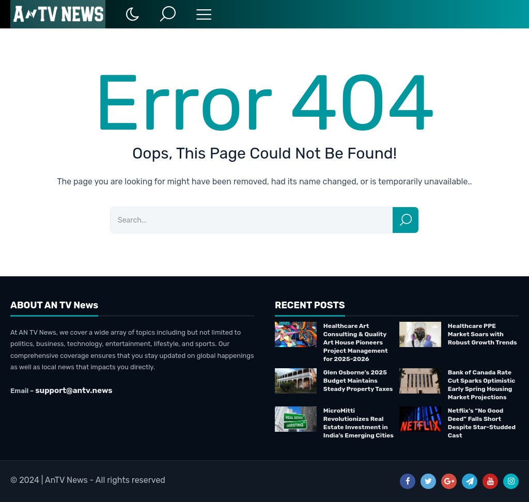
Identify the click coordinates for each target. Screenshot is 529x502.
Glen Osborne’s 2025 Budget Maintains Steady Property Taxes (358, 381)
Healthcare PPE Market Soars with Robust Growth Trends (482, 334)
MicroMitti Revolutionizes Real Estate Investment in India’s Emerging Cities (358, 423)
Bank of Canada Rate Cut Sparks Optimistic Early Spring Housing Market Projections (482, 385)
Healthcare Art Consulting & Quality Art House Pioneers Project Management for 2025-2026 (355, 342)
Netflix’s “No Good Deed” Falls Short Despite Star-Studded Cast (482, 423)
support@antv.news (73, 390)
